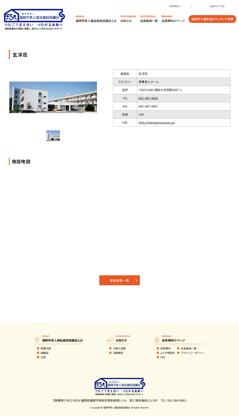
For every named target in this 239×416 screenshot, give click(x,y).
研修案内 (174, 6)
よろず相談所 (167, 352)
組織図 (44, 352)
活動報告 (118, 352)
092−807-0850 (148, 98)
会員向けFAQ (216, 6)
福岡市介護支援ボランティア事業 (212, 19)
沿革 (43, 357)
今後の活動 (119, 348)
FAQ (162, 357)
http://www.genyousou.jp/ (157, 122)
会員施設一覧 (119, 280)
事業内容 (46, 348)
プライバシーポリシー (192, 352)
